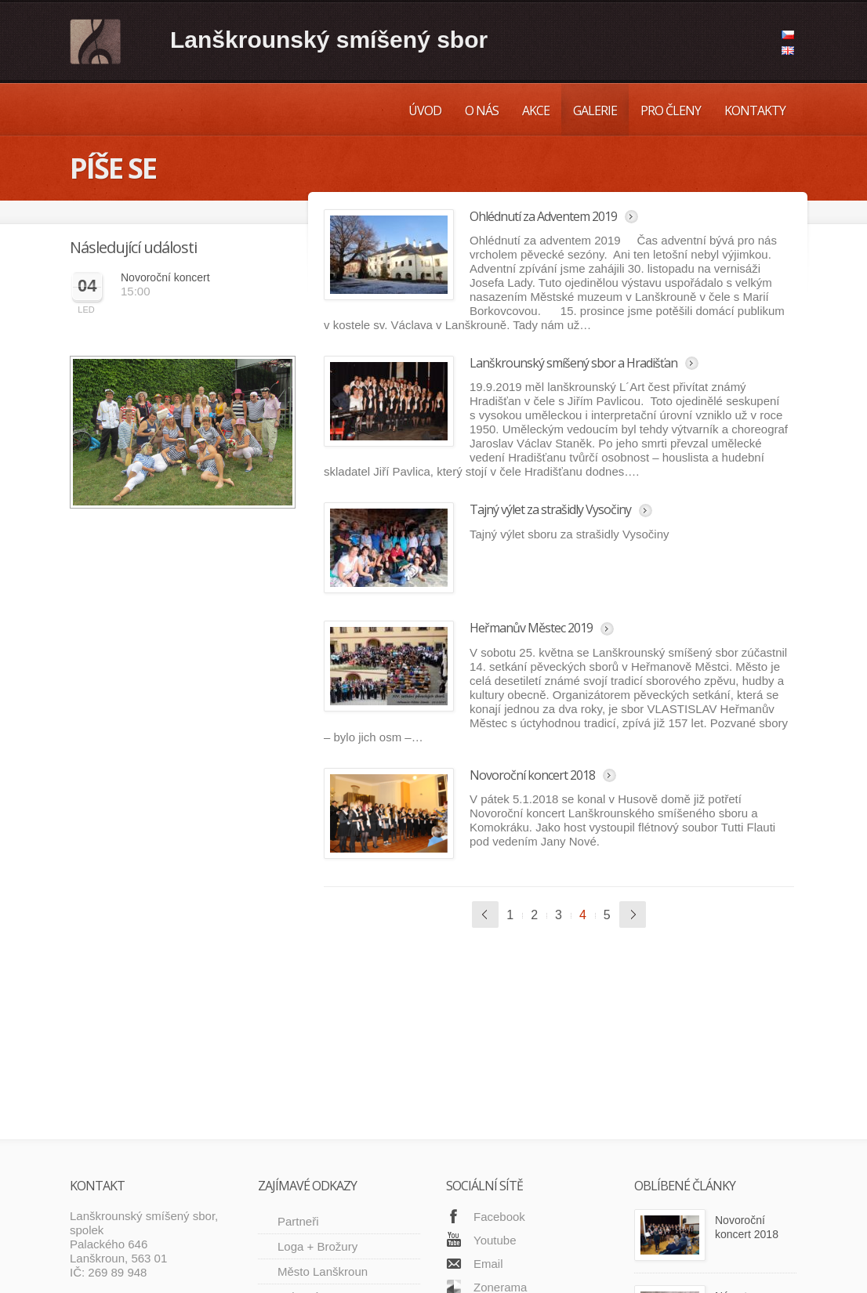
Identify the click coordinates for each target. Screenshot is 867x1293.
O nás (482, 110)
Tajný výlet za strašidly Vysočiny (550, 509)
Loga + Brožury (317, 1077)
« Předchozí (485, 914)
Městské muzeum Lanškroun (324, 1198)
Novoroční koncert (165, 277)
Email (488, 1094)
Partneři (298, 1052)
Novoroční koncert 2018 (532, 775)
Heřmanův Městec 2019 (531, 627)
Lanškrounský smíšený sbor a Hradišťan (573, 362)
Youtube (495, 1071)
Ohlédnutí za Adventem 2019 (543, 216)
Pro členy (670, 110)
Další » (632, 914)
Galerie (595, 110)
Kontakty (754, 110)
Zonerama (500, 1118)
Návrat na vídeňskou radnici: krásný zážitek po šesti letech (752, 1155)
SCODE (177, 1270)
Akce (536, 110)
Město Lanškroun (323, 1102)
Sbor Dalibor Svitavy (331, 1166)
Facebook (499, 1047)
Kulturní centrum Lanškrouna (321, 1134)
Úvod (424, 110)
